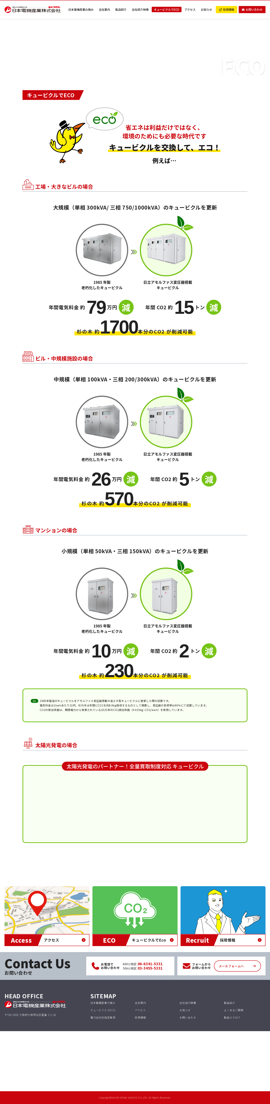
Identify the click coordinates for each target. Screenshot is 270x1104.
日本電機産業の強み (81, 9)
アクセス (190, 9)
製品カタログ (232, 1017)
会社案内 (104, 9)
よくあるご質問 (233, 1010)
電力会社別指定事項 (102, 1017)
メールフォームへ (231, 966)
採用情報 (226, 9)
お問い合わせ (252, 9)
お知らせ (206, 9)
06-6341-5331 (150, 963)
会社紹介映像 (140, 9)
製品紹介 (121, 9)
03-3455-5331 (150, 968)
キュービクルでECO (166, 9)
